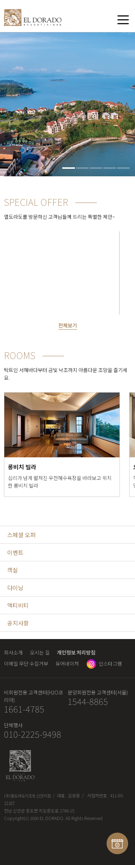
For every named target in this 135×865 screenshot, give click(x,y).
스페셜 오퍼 (21, 534)
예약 (117, 843)
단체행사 (13, 725)
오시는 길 (40, 652)
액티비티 (18, 605)
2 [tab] (82, 168)
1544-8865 (88, 701)
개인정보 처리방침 (76, 652)
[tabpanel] (67, 104)
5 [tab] (123, 168)
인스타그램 (110, 663)
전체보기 (67, 325)
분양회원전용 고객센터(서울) (98, 692)
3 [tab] (96, 168)
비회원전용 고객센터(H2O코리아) (33, 696)
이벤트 (15, 552)
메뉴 (123, 19)
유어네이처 (67, 663)
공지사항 (18, 623)
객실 (12, 570)
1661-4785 (24, 709)
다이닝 (15, 587)
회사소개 (13, 652)
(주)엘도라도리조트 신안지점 (27, 795)
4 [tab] (109, 168)
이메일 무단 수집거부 (26, 663)
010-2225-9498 (32, 734)
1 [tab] (68, 168)
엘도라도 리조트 (33, 19)
